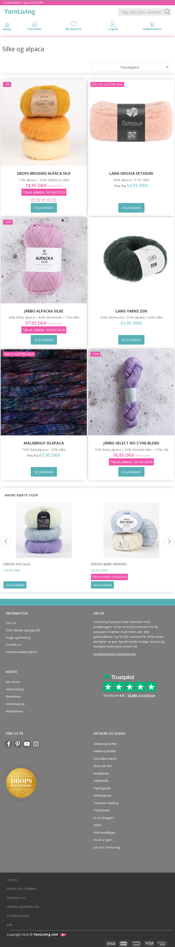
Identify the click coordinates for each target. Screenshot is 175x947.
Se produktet (15, 585)
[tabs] (152, 27)
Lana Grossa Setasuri (131, 173)
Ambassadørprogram (21, 652)
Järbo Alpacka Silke (43, 311)
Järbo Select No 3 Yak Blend (131, 443)
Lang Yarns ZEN (131, 311)
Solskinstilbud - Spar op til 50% (23, 3)
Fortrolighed (18, 916)
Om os (11, 623)
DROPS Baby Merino (109, 564)
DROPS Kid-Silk (16, 564)
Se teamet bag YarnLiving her (114, 654)
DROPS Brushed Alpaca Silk (43, 173)
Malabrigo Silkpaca (44, 443)
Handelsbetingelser (23, 907)
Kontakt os (13, 644)
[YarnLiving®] (20, 11)
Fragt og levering (18, 637)
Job (9, 925)
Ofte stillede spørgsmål (23, 630)
